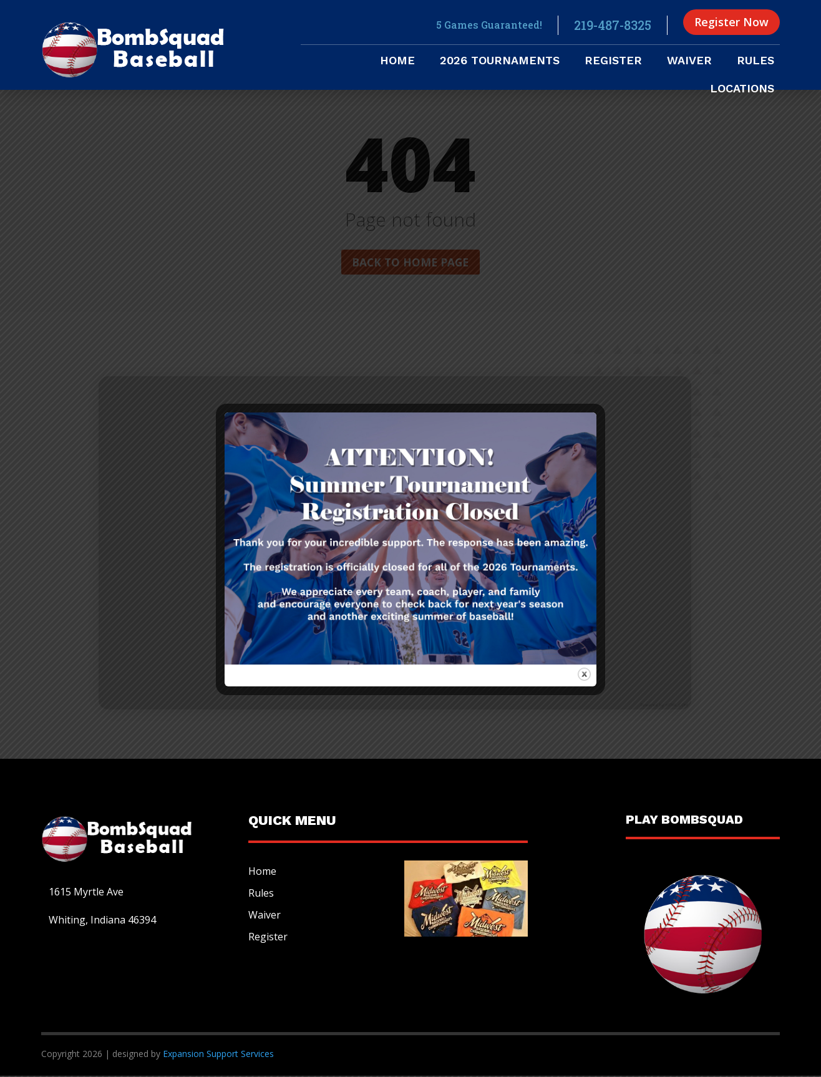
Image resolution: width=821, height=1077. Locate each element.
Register (613, 61)
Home (397, 61)
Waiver (689, 61)
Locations (742, 89)
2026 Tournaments (500, 61)
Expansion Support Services (217, 1054)
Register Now (731, 21)
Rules (755, 61)
